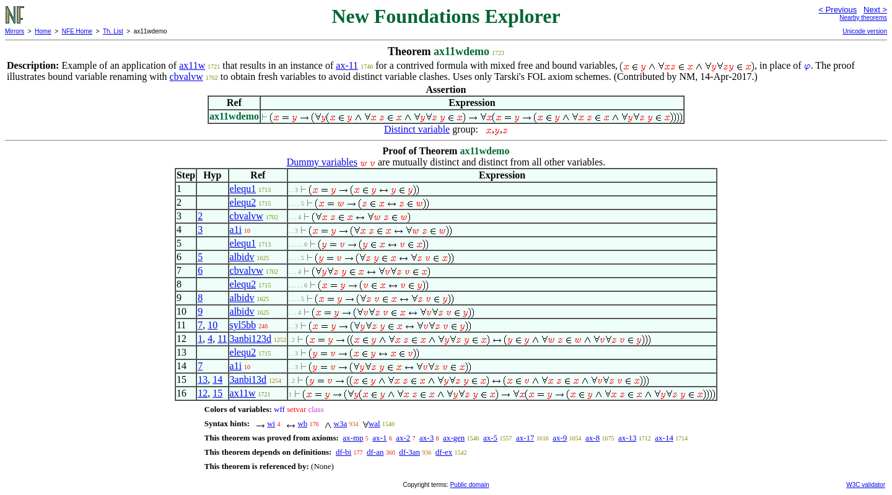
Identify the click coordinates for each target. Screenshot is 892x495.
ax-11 (347, 65)
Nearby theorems (863, 17)
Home (43, 31)
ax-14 (664, 437)
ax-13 (627, 437)
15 (217, 393)
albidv (242, 257)
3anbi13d (248, 379)
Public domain (469, 484)
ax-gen (454, 437)
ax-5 (490, 437)
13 (203, 379)
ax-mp (353, 437)
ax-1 (379, 437)
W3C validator (865, 484)
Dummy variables (322, 162)
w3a (341, 423)
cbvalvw (186, 76)
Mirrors (14, 31)
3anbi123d (251, 338)
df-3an (409, 452)
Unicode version (864, 31)
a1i (236, 229)
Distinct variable (417, 129)
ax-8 (592, 437)
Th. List (113, 31)
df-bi (343, 452)
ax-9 (560, 437)
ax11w (192, 65)
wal (374, 423)
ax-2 (403, 437)
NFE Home (77, 31)
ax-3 (426, 437)
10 (212, 325)
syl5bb (243, 325)
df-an (375, 452)
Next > (875, 9)
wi (271, 423)
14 (217, 379)
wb (302, 423)
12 (203, 393)
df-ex (443, 452)
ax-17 (525, 437)
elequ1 (243, 188)
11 (222, 338)
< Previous (837, 9)
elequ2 (243, 202)
